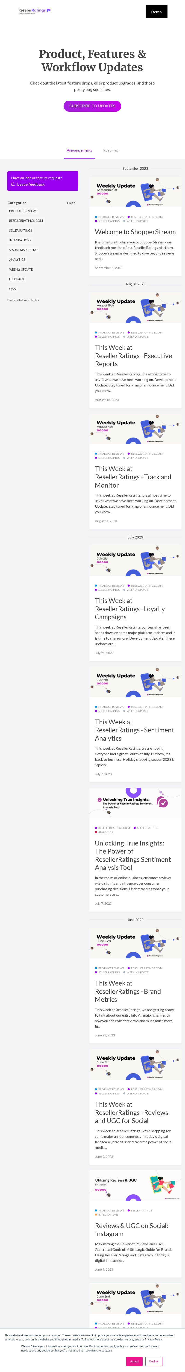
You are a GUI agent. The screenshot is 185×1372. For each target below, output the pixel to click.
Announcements (79, 150)
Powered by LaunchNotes (23, 300)
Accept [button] (134, 1361)
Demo (156, 11)
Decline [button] (154, 1361)
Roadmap (110, 150)
